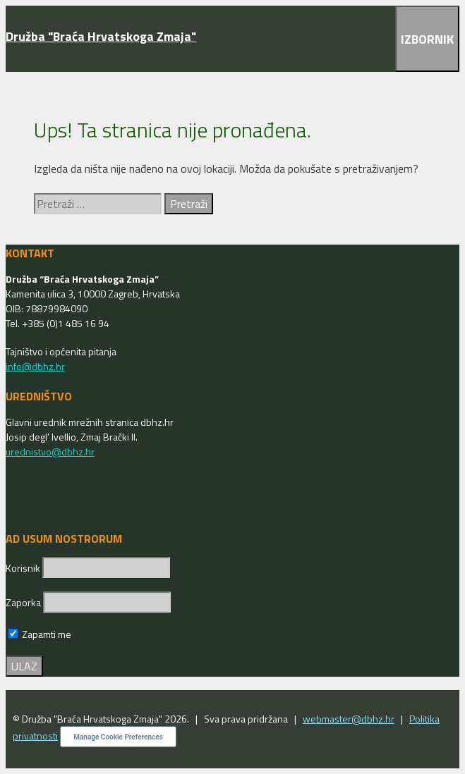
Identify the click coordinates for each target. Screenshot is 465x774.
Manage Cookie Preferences (118, 737)
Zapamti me (39, 634)
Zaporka (24, 602)
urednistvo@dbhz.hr (50, 451)
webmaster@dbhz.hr (348, 718)
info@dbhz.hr (35, 366)
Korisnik (24, 567)
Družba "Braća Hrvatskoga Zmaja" (101, 36)
